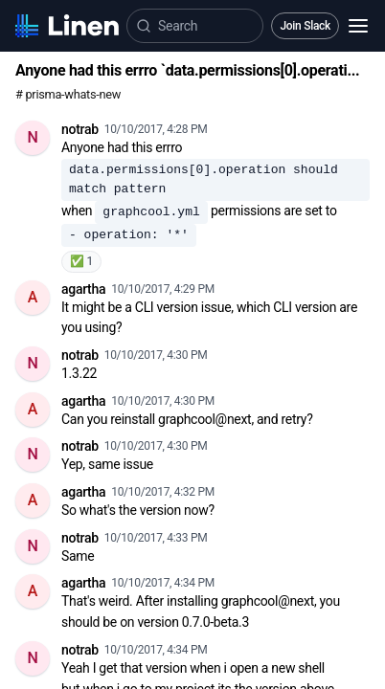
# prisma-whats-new (68, 94)
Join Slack (305, 26)
